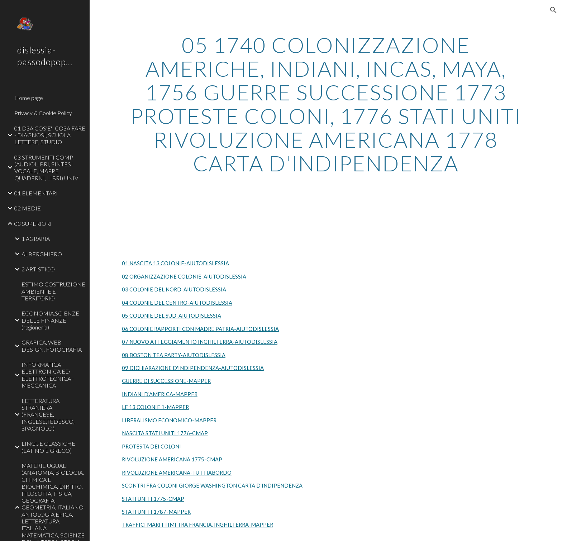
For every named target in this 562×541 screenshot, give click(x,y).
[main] (326, 104)
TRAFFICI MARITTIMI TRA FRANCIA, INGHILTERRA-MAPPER (197, 525)
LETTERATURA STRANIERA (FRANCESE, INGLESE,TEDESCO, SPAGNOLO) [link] (48, 414)
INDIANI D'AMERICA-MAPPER (159, 394)
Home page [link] (28, 97)
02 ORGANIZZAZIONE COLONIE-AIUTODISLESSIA (184, 277)
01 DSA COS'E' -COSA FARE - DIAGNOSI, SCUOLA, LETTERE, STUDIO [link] (49, 135)
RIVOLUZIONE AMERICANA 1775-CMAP (172, 459)
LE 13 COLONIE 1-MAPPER (155, 407)
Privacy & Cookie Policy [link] (43, 112)
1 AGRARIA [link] (36, 238)
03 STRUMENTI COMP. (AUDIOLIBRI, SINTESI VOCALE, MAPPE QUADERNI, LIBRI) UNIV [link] (46, 167)
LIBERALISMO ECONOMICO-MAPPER (169, 420)
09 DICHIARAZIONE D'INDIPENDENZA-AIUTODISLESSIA (193, 368)
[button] (553, 10)
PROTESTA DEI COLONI (151, 446)
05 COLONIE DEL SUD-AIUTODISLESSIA (171, 316)
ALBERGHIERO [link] (42, 254)
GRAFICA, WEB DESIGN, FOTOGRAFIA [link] (52, 345)
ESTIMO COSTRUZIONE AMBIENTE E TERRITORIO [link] (53, 291)
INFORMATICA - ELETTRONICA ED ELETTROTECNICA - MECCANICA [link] (48, 375)
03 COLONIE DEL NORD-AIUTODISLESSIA (174, 289)
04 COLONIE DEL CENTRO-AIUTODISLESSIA (177, 303)
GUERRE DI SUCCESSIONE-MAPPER (166, 381)
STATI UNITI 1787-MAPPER (156, 512)
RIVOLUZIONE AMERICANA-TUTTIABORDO (177, 473)
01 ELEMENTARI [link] (36, 193)
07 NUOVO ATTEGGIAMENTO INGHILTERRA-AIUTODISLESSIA (199, 342)
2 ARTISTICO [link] (38, 269)
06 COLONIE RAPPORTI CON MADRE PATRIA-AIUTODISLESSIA (200, 329)
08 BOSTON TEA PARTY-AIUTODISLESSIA (173, 355)
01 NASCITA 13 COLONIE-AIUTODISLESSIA (175, 263)
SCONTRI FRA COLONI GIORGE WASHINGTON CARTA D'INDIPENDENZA (212, 486)
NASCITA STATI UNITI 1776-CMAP (165, 433)
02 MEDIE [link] (27, 208)
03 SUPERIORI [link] (33, 223)
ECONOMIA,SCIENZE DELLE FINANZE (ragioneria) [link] (50, 320)
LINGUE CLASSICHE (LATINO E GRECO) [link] (48, 447)
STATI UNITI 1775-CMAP (153, 499)
